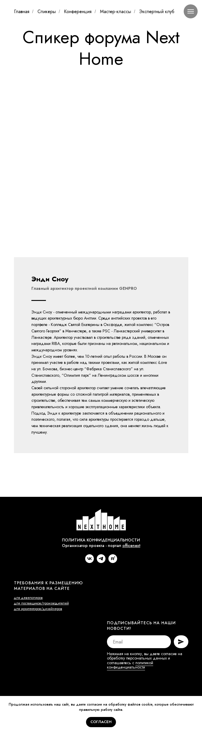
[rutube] (112, 594)
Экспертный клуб (156, 11)
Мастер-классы (115, 11)
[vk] (89, 594)
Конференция (78, 11)
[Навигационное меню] (190, 11)
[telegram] (101, 594)
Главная (21, 11)
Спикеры (46, 11)
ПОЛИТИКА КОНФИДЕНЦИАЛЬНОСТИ (101, 573)
